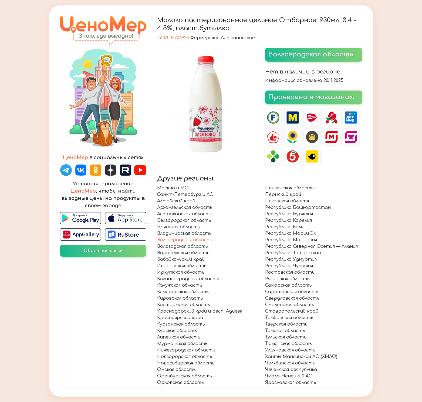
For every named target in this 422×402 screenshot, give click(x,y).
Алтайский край (176, 201)
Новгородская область (184, 356)
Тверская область (286, 324)
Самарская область (288, 285)
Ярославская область (290, 382)
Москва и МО (173, 188)
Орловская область (180, 382)
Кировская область (180, 298)
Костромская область (183, 304)
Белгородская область (184, 220)
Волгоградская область (185, 239)
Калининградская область (188, 278)
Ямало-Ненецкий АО (289, 376)
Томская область (285, 330)
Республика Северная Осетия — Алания (311, 246)
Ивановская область (182, 265)
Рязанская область (287, 278)
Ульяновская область (290, 350)
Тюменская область (288, 343)
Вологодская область (182, 246)
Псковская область (287, 201)
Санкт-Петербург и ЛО (185, 194)
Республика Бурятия (289, 214)
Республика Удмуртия (291, 259)
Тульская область (285, 337)
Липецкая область (178, 337)
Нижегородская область (186, 350)
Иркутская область (180, 272)
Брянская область (178, 227)
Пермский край (283, 194)
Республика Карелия (288, 220)
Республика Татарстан (293, 252)
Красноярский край (180, 317)
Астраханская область (184, 214)
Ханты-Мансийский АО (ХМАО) (301, 356)
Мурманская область (182, 343)
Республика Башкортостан (298, 207)
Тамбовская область (289, 317)
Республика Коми (285, 227)
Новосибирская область (186, 363)
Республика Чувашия (289, 265)
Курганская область (181, 324)
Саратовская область (291, 291)
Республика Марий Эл (290, 233)
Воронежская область (183, 252)
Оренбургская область (184, 376)
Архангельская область (184, 207)
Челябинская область (290, 363)
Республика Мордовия (291, 239)
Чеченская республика (291, 369)
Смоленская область (289, 304)
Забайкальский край (181, 259)
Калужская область (179, 285)
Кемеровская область (183, 291)
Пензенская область (289, 188)
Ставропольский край (291, 311)
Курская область (177, 330)
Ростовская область (290, 272)
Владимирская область (184, 233)
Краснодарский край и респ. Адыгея (199, 311)
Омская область (176, 369)
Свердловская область (292, 298)
